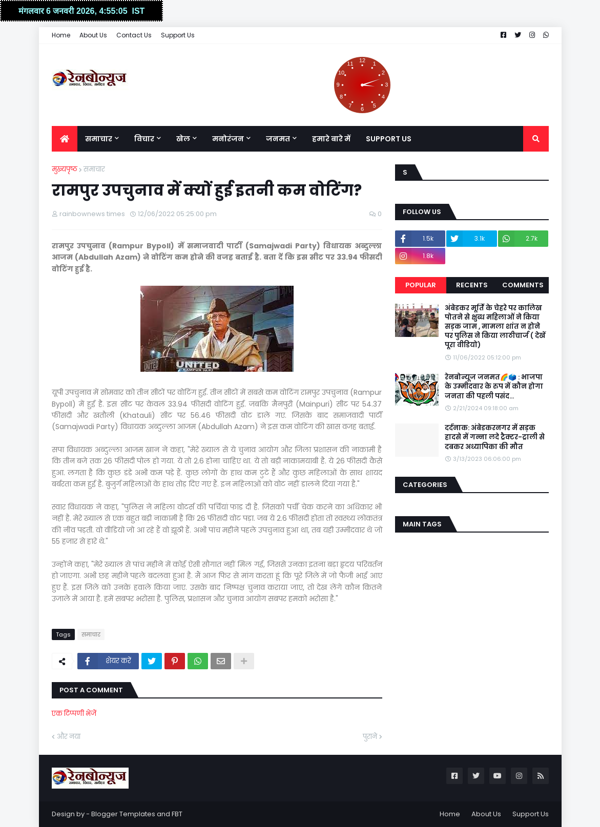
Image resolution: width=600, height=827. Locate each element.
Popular (420, 285)
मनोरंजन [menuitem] (228, 139)
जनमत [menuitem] (278, 139)
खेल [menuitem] (183, 139)
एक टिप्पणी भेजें (74, 713)
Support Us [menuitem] (388, 139)
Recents (472, 285)
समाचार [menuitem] (98, 139)
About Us (93, 35)
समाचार (94, 169)
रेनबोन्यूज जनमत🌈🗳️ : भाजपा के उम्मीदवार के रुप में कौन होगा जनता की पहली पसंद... (494, 386)
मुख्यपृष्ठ (64, 169)
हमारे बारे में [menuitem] (331, 139)
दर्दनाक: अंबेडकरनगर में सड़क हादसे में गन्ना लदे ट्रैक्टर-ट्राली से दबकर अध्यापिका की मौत (495, 437)
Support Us (178, 35)
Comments (523, 285)
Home (61, 35)
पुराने (370, 736)
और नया (68, 736)
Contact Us (134, 35)
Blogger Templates (123, 814)
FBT (177, 814)
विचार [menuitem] (144, 139)
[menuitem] (64, 139)
